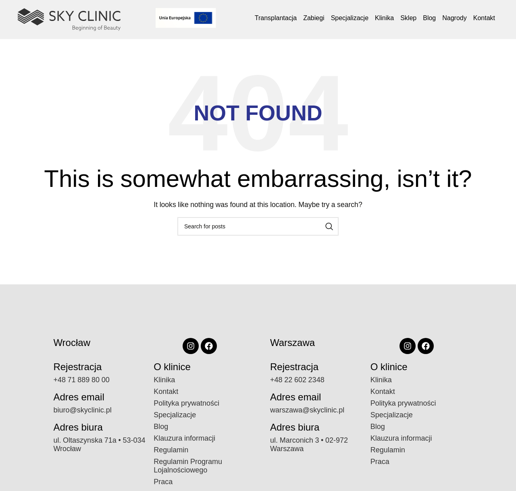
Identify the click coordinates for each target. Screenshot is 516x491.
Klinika (384, 18)
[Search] (258, 226)
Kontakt (484, 18)
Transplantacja (276, 18)
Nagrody (454, 18)
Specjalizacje (349, 18)
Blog (429, 18)
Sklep (408, 18)
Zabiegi (313, 18)
